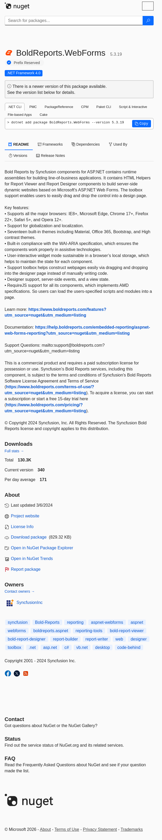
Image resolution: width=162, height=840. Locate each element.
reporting (75, 622)
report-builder (65, 639)
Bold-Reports (47, 622)
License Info (22, 526)
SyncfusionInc (30, 602)
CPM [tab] (84, 107)
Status (13, 739)
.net (32, 647)
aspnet (137, 622)
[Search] (148, 20)
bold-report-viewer (127, 630)
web (119, 639)
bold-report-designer (27, 639)
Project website (25, 516)
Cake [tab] (43, 115)
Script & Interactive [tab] (133, 107)
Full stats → (14, 451)
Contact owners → (20, 591)
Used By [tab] (118, 144)
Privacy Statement (100, 829)
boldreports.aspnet (50, 630)
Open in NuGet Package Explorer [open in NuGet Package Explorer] (42, 548)
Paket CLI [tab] (103, 107)
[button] (141, 123)
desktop (102, 647)
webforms (17, 630)
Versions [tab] (18, 155)
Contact (14, 719)
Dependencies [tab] (86, 144)
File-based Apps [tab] (20, 115)
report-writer (96, 639)
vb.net (82, 647)
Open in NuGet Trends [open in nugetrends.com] (32, 558)
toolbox (14, 647)
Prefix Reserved (27, 63)
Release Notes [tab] (50, 155)
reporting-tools (88, 630)
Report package (26, 569)
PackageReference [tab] (59, 107)
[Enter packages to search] (74, 20)
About (45, 829)
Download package (29, 537)
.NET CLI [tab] (14, 107)
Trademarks (132, 829)
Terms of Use (67, 829)
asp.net (50, 647)
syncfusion (18, 622)
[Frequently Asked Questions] (10, 758)
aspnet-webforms (107, 622)
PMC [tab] (33, 107)
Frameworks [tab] (50, 144)
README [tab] (19, 144)
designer (139, 639)
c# (66, 647)
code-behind (129, 647)
